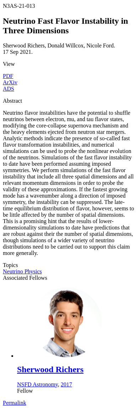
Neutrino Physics (22, 271)
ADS (8, 89)
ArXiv (10, 82)
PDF (8, 76)
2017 (66, 384)
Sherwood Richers (50, 369)
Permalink (14, 403)
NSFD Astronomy (37, 384)
